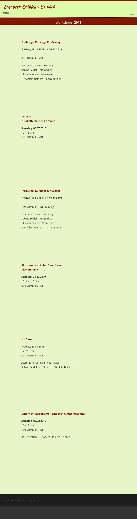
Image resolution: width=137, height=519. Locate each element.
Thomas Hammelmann (19, 501)
